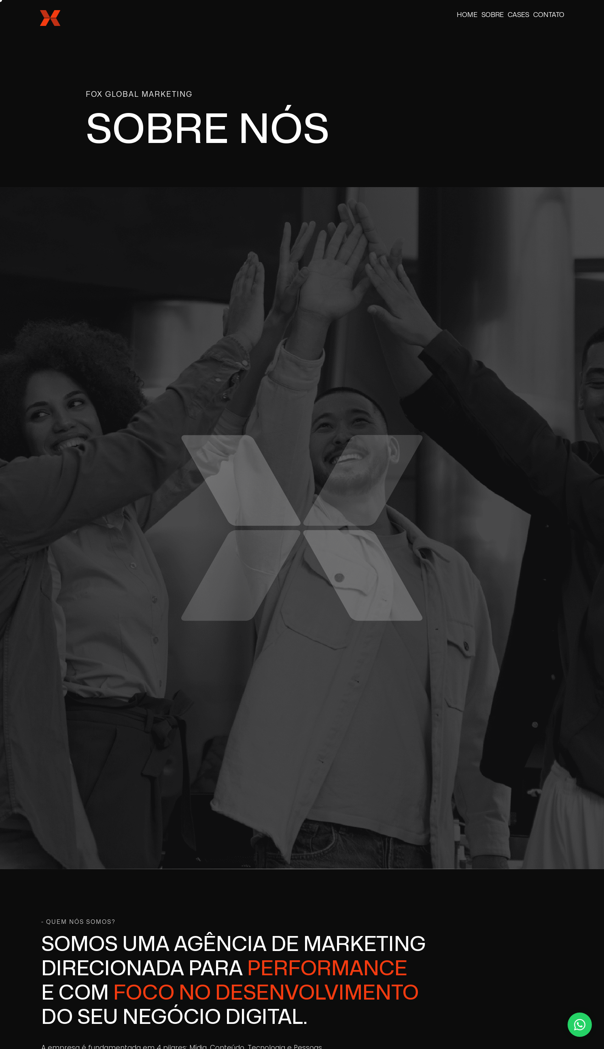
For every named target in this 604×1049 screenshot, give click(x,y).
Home (467, 15)
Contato (548, 15)
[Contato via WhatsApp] (580, 1025)
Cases (518, 15)
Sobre (492, 15)
